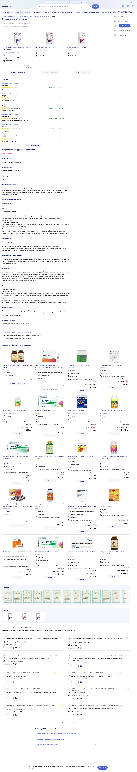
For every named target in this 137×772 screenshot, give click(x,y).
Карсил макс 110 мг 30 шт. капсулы (46, 410)
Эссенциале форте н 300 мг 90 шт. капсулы (81, 456)
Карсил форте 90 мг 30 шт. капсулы (46, 552)
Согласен (102, 768)
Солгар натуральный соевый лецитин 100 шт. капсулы (17, 366)
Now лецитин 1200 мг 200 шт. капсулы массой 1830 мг (49, 505)
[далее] (126, 596)
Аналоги (124, 26)
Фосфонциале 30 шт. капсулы (76, 47)
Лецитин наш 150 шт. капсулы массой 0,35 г (113, 410)
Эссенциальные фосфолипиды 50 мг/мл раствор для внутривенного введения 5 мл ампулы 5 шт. (81, 505)
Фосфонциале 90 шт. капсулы (44, 47)
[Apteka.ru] (8, 6)
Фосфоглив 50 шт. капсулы (76, 410)
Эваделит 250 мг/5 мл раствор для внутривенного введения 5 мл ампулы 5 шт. (49, 366)
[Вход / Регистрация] (134, 13)
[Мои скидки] (134, 18)
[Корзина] (133, 6)
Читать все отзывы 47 (33, 145)
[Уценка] (127, 6)
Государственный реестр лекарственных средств (18, 332)
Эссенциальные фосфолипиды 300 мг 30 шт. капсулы (81, 553)
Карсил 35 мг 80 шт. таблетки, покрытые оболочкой (15, 457)
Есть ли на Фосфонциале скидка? (65, 744)
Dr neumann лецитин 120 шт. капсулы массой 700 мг (49, 457)
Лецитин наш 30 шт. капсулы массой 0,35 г (16, 410)
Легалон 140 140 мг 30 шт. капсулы (78, 365)
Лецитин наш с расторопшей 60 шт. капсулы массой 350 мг (113, 457)
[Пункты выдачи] (134, 36)
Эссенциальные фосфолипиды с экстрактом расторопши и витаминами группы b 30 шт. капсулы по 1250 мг (17, 505)
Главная (4, 16)
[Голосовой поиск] (90, 6)
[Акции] (122, 6)
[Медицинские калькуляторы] (134, 27)
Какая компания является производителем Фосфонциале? (65, 734)
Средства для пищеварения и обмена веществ (30, 16)
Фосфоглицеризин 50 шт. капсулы (110, 365)
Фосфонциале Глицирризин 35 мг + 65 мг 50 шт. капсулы (17, 48)
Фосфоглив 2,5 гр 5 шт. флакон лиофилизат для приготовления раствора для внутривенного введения (17, 553)
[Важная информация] (134, 32)
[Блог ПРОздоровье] (134, 22)
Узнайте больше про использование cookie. (43, 769)
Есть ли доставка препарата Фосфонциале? (65, 739)
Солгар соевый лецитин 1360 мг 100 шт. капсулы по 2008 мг (112, 553)
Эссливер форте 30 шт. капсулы (109, 504)
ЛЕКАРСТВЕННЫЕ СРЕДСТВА (13, 16)
